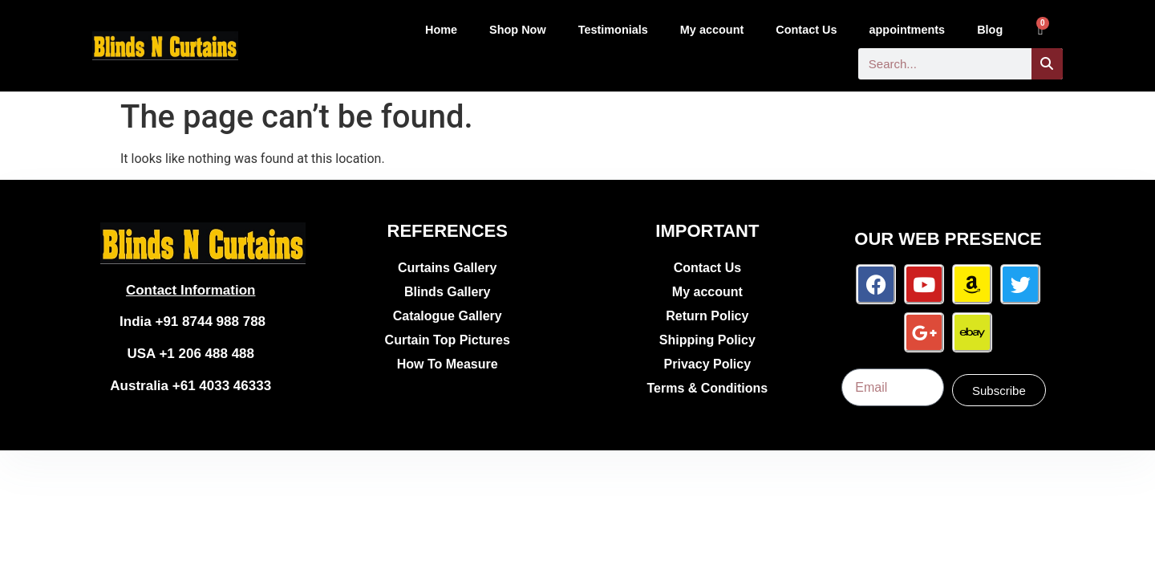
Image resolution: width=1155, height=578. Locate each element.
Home (441, 29)
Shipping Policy (707, 340)
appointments (907, 29)
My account (712, 29)
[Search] (1047, 63)
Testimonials (613, 29)
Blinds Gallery (447, 292)
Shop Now (517, 29)
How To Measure (447, 364)
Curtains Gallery (447, 268)
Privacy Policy (708, 364)
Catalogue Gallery (447, 316)
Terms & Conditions (707, 388)
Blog (990, 29)
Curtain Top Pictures (447, 340)
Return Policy (707, 316)
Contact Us (806, 29)
